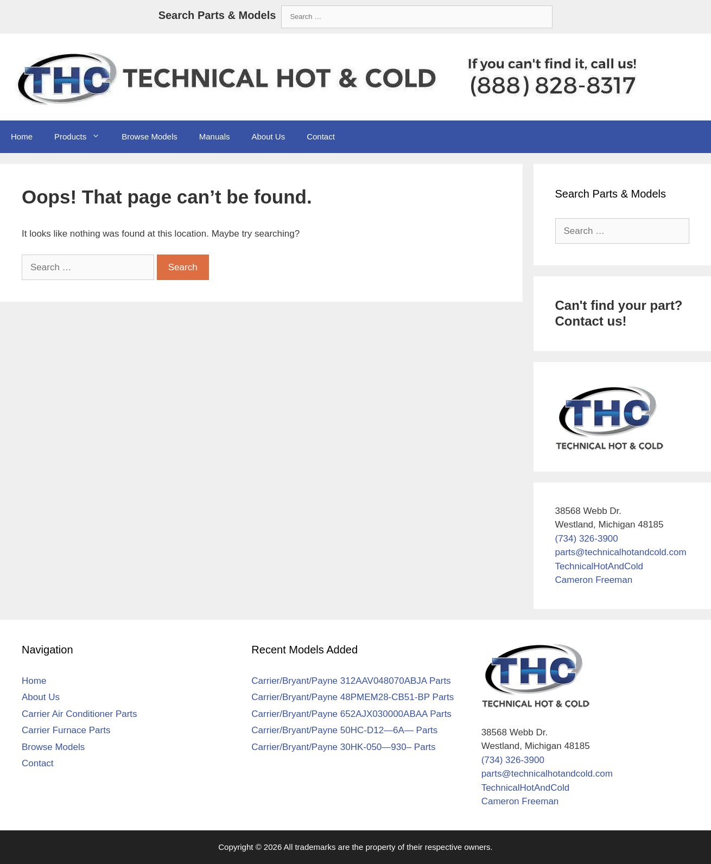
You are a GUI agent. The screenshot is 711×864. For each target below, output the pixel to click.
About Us (268, 136)
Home (22, 136)
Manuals (214, 136)
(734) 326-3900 (586, 538)
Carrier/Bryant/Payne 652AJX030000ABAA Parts (351, 714)
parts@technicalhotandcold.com (621, 552)
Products (82, 136)
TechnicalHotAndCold (599, 566)
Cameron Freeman (594, 580)
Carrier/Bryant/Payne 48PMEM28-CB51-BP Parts (352, 697)
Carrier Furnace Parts (66, 730)
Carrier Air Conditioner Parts (79, 714)
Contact (321, 136)
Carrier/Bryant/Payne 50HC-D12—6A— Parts (344, 730)
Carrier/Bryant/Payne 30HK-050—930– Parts (343, 747)
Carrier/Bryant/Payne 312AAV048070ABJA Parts (350, 681)
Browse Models (149, 136)
